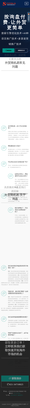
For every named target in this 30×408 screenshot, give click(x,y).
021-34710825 (15, 386)
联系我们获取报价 (22, 401)
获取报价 (15, 380)
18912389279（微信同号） (17, 397)
